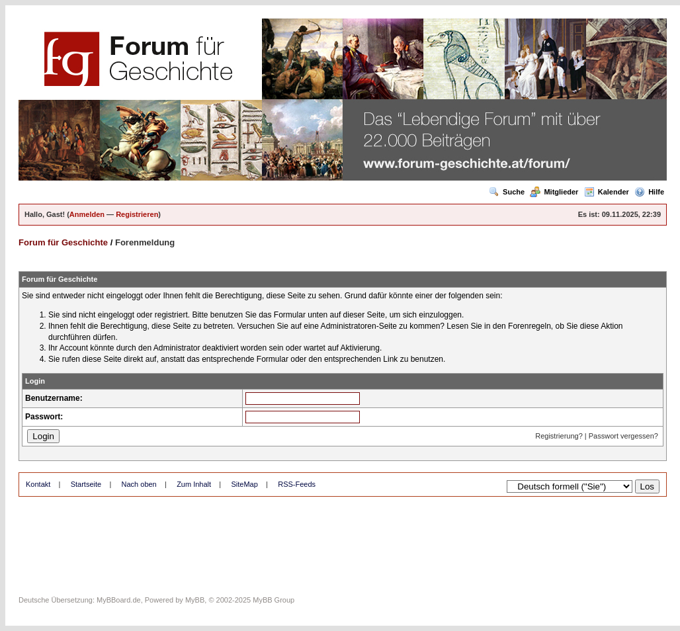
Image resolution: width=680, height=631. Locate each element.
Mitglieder (554, 192)
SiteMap (244, 484)
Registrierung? (559, 436)
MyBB (194, 600)
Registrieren (137, 214)
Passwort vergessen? (623, 436)
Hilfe (649, 192)
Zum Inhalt (194, 484)
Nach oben (139, 484)
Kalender (606, 192)
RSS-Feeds (297, 484)
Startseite (86, 484)
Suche (507, 192)
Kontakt (38, 484)
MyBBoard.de (119, 600)
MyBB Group (273, 600)
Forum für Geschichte (63, 242)
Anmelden (87, 214)
